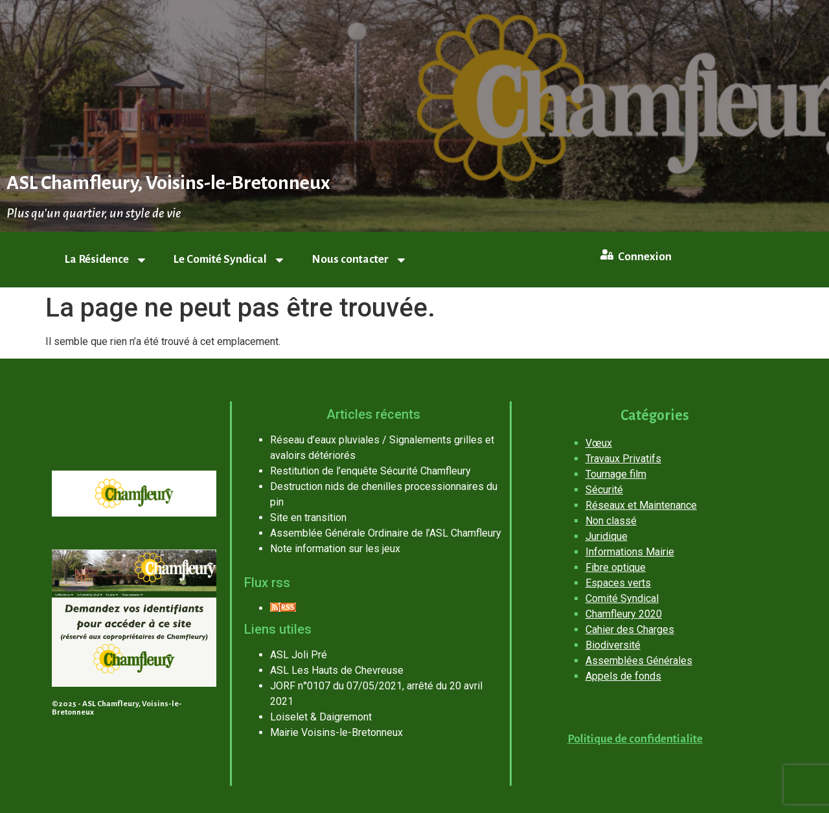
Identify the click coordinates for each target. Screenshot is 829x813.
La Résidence (106, 260)
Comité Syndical (622, 598)
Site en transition (308, 517)
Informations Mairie (629, 552)
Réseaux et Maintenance (641, 505)
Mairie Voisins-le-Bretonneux (336, 732)
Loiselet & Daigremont (321, 717)
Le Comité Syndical (230, 260)
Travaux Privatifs (623, 458)
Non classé (611, 521)
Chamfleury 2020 (623, 614)
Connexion (645, 257)
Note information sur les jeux (335, 548)
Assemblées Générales (638, 660)
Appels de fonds (623, 676)
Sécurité (604, 490)
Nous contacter (359, 260)
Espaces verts (618, 583)
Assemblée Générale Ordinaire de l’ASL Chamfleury (385, 533)
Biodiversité (613, 645)
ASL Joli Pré (298, 655)
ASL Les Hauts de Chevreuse (336, 670)
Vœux (598, 443)
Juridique (606, 536)
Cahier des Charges (629, 629)
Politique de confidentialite (635, 739)
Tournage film (615, 474)
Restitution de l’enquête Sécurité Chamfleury (370, 471)
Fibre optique (615, 567)
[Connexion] (606, 254)
